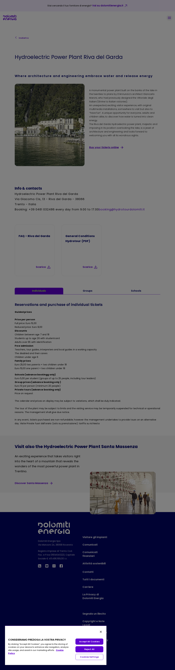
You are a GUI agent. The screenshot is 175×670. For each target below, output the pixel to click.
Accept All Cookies (89, 641)
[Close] (100, 631)
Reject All (89, 649)
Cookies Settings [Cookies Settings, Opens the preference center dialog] (89, 656)
